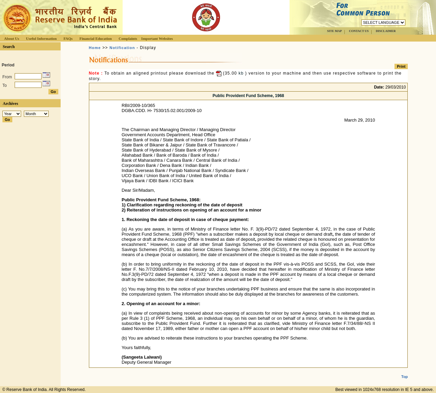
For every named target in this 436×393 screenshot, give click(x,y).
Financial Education (95, 38)
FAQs (68, 38)
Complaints (128, 38)
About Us (11, 38)
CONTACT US (359, 31)
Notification (122, 48)
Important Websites (157, 38)
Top (404, 371)
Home (95, 48)
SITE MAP (334, 31)
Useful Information (41, 38)
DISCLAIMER (386, 31)
